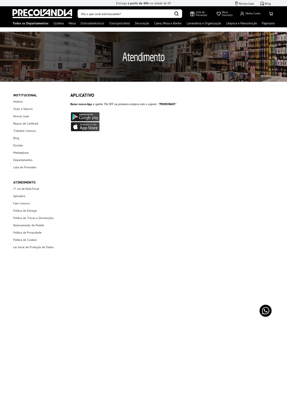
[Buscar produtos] (176, 14)
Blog (265, 3)
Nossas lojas (244, 3)
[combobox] (130, 14)
